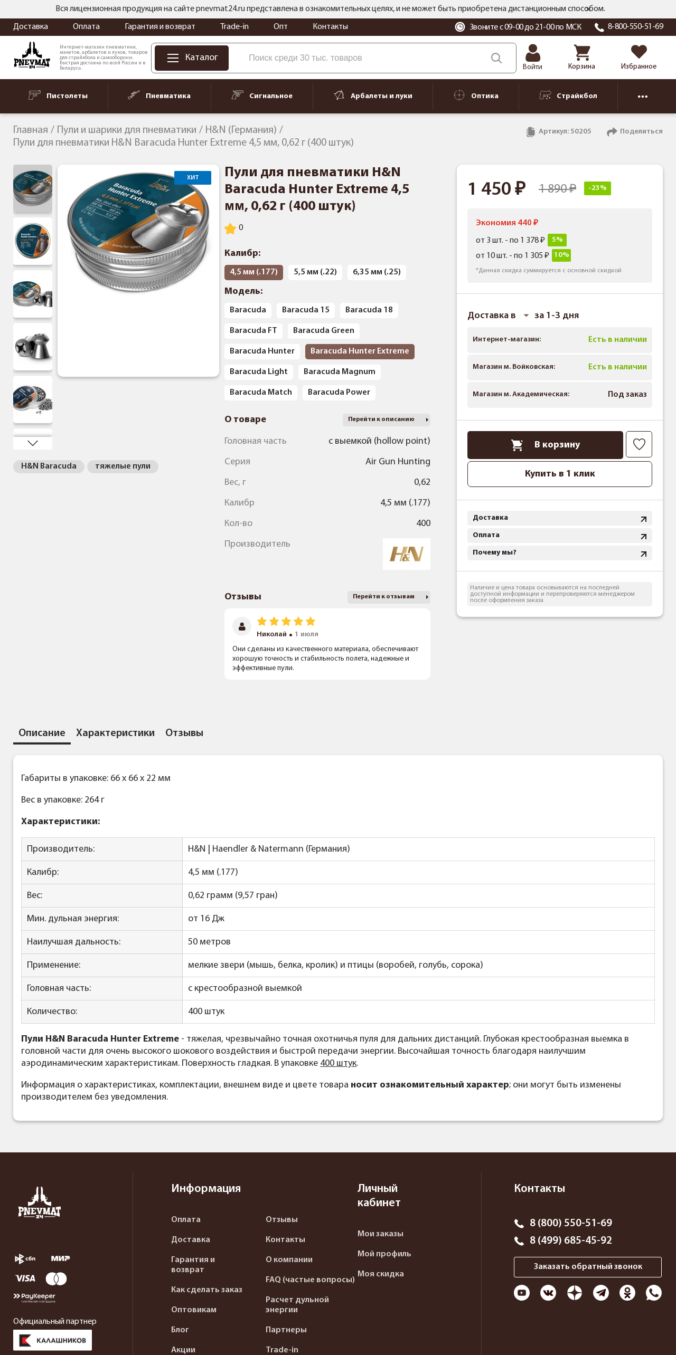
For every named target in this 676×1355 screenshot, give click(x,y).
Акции (183, 1350)
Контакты (330, 27)
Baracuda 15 (306, 310)
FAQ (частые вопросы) (310, 1280)
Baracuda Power (339, 392)
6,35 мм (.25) (377, 272)
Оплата (86, 27)
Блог (180, 1330)
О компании (289, 1260)
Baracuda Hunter (262, 351)
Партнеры (286, 1330)
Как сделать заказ (206, 1290)
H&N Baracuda (49, 466)
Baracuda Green (323, 331)
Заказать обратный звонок (588, 1267)
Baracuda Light (259, 372)
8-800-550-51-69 (635, 27)
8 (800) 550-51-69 (571, 1223)
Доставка (30, 27)
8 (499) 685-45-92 (571, 1241)
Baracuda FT (253, 331)
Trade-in (234, 27)
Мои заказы (380, 1234)
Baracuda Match (261, 392)
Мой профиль (384, 1254)
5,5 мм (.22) (315, 272)
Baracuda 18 (369, 310)
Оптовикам (194, 1310)
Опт (281, 27)
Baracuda (248, 310)
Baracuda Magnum (339, 372)
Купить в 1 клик (560, 474)
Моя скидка (381, 1274)
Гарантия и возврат (160, 27)
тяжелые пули (123, 466)
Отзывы (282, 1220)
